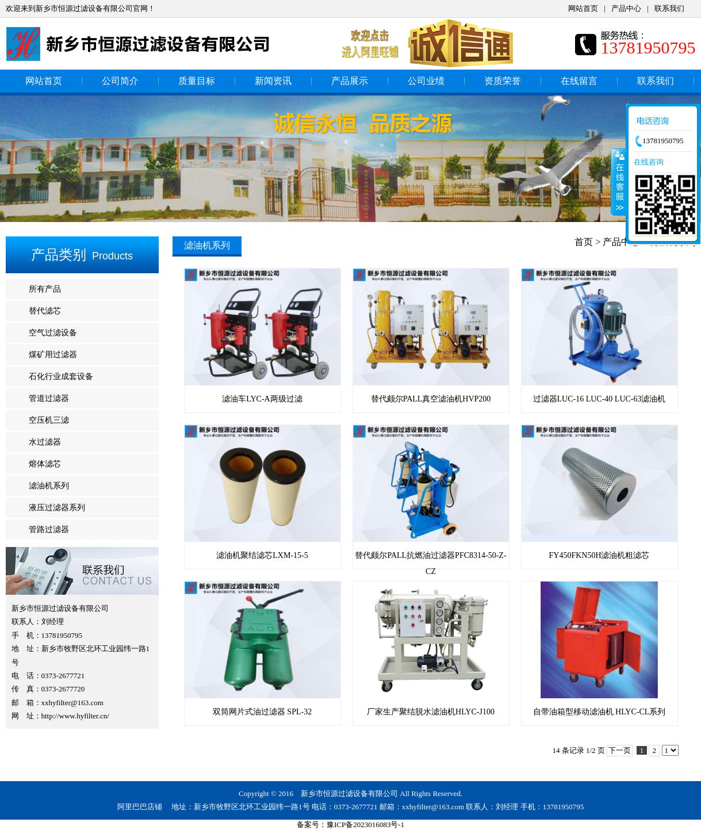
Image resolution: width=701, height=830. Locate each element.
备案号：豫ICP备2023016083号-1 (350, 824)
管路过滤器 (49, 529)
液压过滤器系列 (57, 507)
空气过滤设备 (53, 332)
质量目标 (196, 81)
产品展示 (349, 81)
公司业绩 (426, 81)
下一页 (619, 750)
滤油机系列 (49, 485)
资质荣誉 (502, 81)
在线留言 (579, 81)
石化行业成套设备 (61, 376)
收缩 (619, 182)
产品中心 (626, 8)
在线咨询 (649, 162)
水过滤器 (45, 442)
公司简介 (120, 81)
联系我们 (669, 8)
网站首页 (583, 8)
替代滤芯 (45, 311)
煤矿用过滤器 (53, 354)
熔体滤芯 (45, 464)
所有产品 (45, 289)
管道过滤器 (49, 398)
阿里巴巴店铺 (139, 806)
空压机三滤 (49, 420)
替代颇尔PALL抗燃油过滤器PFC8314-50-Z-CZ (431, 555)
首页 (583, 242)
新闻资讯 (273, 81)
